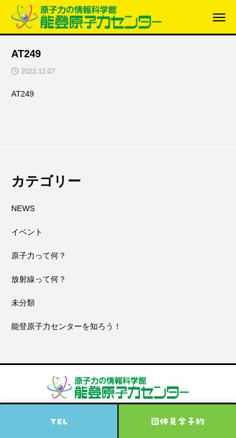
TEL (59, 421)
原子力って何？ (38, 255)
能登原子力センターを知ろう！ (66, 326)
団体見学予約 (178, 421)
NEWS (23, 208)
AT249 (22, 93)
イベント (27, 231)
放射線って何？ (38, 279)
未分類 (23, 302)
